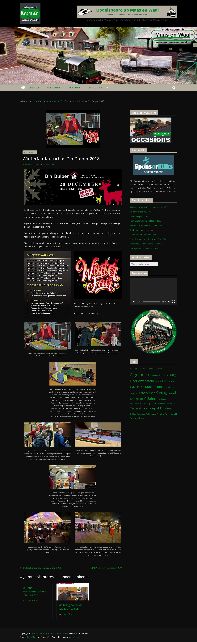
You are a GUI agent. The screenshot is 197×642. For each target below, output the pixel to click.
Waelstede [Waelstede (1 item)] (141, 414)
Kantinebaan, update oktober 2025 (145, 221)
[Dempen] (169, 301)
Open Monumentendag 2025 (143, 234)
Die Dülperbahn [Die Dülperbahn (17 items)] (151, 387)
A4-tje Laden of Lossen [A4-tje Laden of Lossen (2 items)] (152, 369)
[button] (40, 88)
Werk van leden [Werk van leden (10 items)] (167, 413)
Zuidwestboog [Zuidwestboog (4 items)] (137, 418)
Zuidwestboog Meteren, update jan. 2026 (148, 207)
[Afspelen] (133, 301)
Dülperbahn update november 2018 (40, 567)
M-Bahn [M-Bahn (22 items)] (149, 398)
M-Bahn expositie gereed (141, 211)
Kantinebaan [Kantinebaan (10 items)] (147, 393)
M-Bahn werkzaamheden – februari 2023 (34, 591)
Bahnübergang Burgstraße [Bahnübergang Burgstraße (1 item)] (159, 375)
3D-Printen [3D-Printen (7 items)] (136, 368)
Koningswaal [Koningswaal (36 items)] (166, 392)
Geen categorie (30, 152)
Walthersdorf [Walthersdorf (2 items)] (151, 414)
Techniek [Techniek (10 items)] (135, 408)
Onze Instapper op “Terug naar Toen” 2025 (149, 239)
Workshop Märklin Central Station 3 (146, 243)
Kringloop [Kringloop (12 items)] (136, 399)
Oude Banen (74, 87)
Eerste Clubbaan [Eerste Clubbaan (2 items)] (169, 387)
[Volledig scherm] (173, 301)
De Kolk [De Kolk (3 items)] (158, 381)
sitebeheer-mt (48, 164)
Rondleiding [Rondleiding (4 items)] (136, 403)
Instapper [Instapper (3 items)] (134, 393)
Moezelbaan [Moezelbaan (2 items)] (160, 399)
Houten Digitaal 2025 (139, 216)
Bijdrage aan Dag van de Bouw (144, 248)
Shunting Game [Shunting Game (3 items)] (149, 403)
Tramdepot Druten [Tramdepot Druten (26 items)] (156, 408)
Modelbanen (53, 87)
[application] (153, 291)
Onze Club (34, 87)
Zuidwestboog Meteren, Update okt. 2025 (148, 225)
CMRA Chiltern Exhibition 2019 (108, 567)
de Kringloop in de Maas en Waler (70, 606)
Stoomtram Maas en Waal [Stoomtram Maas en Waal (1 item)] (166, 404)
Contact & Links (96, 87)
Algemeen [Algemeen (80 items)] (139, 374)
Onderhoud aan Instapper (141, 230)
